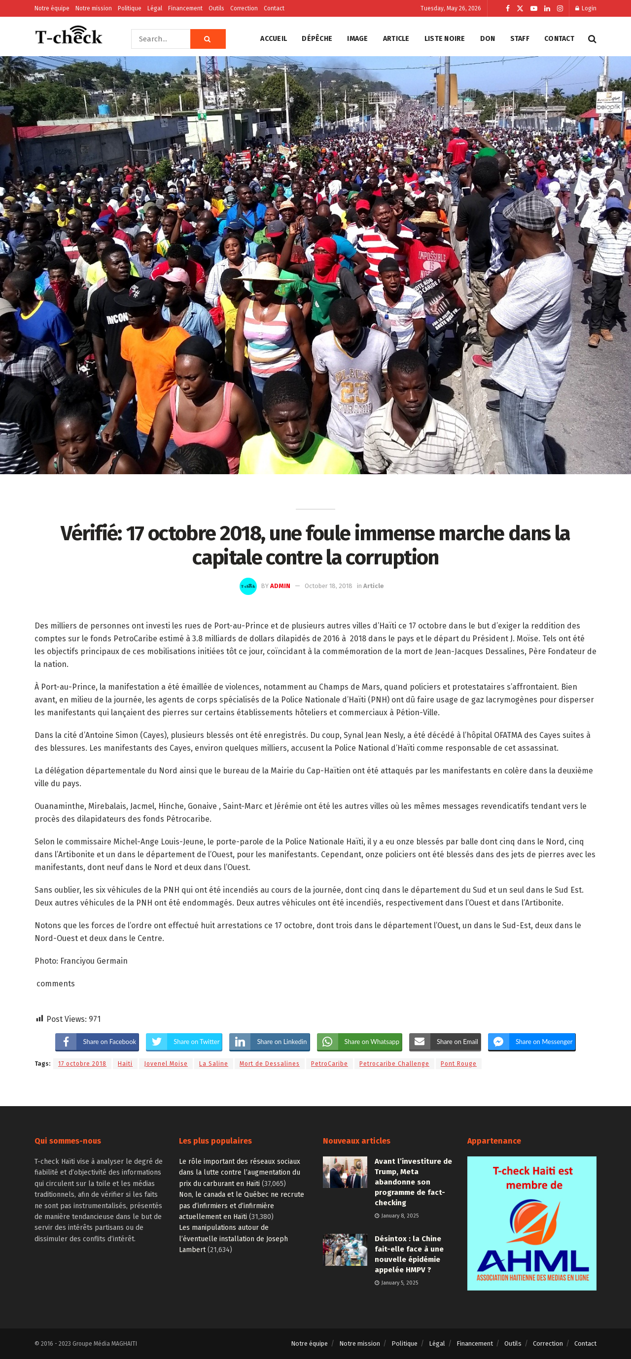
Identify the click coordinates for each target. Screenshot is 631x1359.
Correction (244, 8)
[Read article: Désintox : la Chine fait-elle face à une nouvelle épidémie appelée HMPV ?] (345, 1249)
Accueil (273, 39)
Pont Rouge (459, 1063)
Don (487, 39)
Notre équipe (52, 8)
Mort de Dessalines (270, 1063)
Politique (129, 8)
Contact (274, 8)
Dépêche (317, 39)
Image (357, 39)
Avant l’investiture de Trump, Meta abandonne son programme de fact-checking (413, 1182)
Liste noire (444, 39)
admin (280, 586)
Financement (185, 8)
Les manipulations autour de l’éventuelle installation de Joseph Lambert (233, 1238)
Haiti (125, 1063)
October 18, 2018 (328, 586)
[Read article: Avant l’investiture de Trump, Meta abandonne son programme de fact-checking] (345, 1172)
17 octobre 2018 (82, 1063)
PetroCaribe (329, 1063)
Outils (216, 8)
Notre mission (93, 8)
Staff (519, 39)
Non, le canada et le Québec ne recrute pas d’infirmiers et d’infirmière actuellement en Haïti (241, 1205)
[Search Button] (208, 39)
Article (396, 39)
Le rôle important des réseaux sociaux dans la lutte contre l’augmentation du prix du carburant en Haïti (239, 1172)
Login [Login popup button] (585, 8)
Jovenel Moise (166, 1063)
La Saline (213, 1063)
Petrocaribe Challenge (394, 1063)
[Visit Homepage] (69, 39)
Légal (154, 8)
